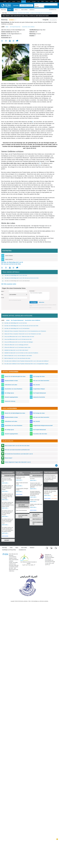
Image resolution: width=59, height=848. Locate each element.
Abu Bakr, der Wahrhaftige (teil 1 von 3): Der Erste (14, 275)
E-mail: (2, 297)
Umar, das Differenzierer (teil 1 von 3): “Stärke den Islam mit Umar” (18, 336)
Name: (3, 291)
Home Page (3, 9)
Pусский (28, 1)
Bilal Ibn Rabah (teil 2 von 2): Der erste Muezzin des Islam (16, 358)
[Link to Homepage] (6, 5)
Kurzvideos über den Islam (40, 433)
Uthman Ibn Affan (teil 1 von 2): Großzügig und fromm (15, 344)
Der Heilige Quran (9, 393)
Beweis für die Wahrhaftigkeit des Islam (15, 413)
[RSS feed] (56, 548)
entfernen (55, 495)
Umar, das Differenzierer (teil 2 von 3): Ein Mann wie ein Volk (16, 339)
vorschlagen (33, 302)
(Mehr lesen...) (5, 491)
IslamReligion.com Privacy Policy (9, 549)
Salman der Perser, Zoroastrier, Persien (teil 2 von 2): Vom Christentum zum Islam (21, 333)
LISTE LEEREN (54, 498)
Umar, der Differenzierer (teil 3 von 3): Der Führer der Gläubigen (17, 342)
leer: (3, 26)
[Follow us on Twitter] (51, 548)
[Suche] (56, 4)
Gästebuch (31, 9)
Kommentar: (32, 291)
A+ (55, 19)
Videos (16, 9)
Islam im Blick (24, 9)
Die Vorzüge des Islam (39, 376)
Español (13, 1)
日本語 (42, 1)
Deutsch (23, 1)
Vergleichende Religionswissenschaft (43, 425)
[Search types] (39, 6)
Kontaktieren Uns (52, 9)
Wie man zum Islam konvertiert (41, 380)
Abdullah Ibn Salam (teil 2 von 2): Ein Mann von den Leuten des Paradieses (20, 352)
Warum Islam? (8, 458)
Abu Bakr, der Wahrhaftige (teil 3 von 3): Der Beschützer (16, 280)
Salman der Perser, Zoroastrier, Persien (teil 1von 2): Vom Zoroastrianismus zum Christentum (24, 331)
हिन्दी (55, 1)
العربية (9, 1)
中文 (38, 1)
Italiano (47, 1)
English (5, 1)
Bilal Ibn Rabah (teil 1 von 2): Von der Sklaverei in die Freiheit (17, 355)
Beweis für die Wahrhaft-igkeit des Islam (15, 376)
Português (34, 1)
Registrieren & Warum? (26, 5)
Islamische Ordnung (10, 401)
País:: (2, 294)
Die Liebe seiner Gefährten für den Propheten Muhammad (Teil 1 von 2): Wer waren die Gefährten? (25, 361)
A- (51, 19)
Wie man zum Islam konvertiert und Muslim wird (17, 449)
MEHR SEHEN (5, 536)
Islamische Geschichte (39, 397)
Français (18, 1)
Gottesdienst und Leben (11, 384)
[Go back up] (56, 465)
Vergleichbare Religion (39, 388)
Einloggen (15, 5)
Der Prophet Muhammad (12, 12)
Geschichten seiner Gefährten (23, 12)
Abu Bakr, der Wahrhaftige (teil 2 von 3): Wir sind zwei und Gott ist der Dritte (12, 263)
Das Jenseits (36, 384)
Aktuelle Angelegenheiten (11, 397)
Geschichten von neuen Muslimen (13, 388)
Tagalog (51, 1)
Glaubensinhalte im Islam (11, 380)
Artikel (9, 9)
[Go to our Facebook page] (47, 548)
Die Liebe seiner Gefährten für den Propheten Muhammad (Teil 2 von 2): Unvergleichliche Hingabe (25, 363)
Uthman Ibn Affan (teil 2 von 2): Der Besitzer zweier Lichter (16, 347)
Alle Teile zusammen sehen (8, 284)
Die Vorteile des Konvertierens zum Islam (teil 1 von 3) (19, 453)
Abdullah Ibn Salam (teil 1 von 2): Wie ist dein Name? (15, 350)
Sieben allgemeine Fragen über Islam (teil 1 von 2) (18, 462)
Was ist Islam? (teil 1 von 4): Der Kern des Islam (17, 445)
